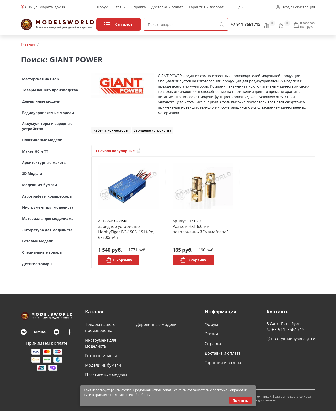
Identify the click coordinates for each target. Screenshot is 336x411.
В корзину (119, 260)
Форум (102, 7)
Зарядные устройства (152, 130)
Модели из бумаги (103, 365)
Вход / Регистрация (298, 7)
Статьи (120, 7)
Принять (240, 400)
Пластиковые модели (106, 375)
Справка (138, 7)
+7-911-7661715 (245, 24)
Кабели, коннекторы (111, 130)
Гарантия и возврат (206, 7)
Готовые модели (101, 355)
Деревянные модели (156, 324)
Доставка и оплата (167, 7)
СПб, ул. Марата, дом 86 (45, 7)
